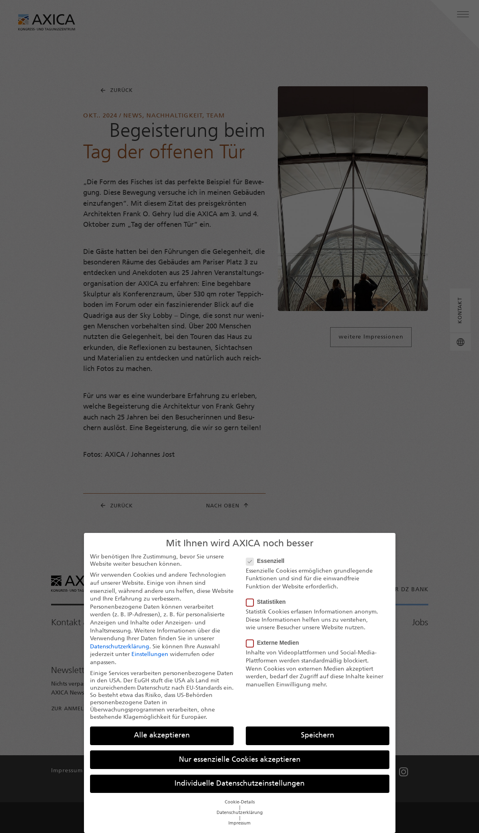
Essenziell (268, 561)
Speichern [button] (317, 735)
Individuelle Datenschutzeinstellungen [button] (239, 783)
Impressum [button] (239, 823)
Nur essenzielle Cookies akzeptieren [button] (240, 759)
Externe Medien (275, 642)
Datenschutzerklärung (119, 647)
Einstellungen (149, 655)
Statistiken (268, 602)
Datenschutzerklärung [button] (240, 813)
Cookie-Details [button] (240, 802)
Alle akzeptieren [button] (162, 735)
